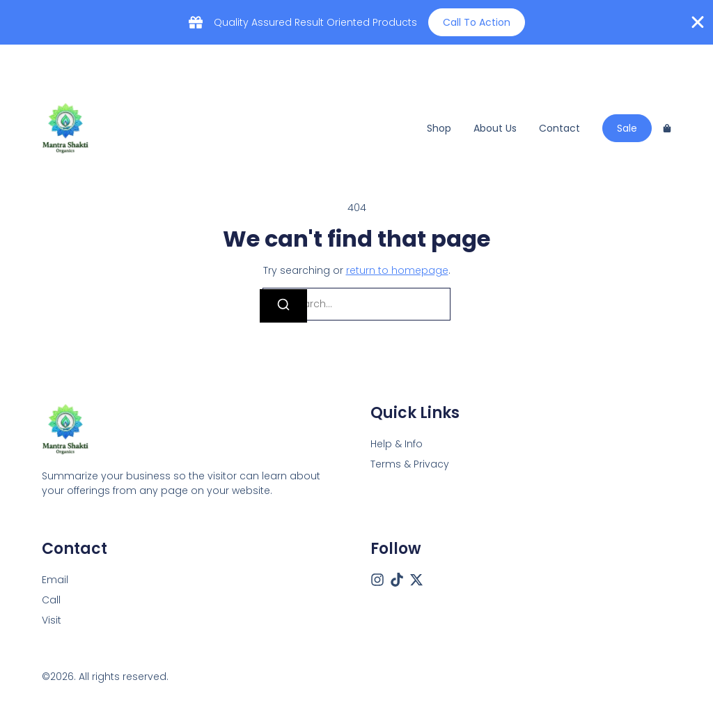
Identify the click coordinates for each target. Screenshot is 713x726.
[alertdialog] (356, 22)
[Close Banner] (697, 22)
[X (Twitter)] (416, 580)
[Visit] (51, 620)
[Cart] (667, 128)
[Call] (51, 600)
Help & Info (396, 444)
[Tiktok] (397, 580)
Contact (559, 128)
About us (495, 128)
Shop (439, 128)
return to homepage (397, 270)
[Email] (55, 580)
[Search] (283, 306)
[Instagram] (377, 580)
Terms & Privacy (409, 464)
